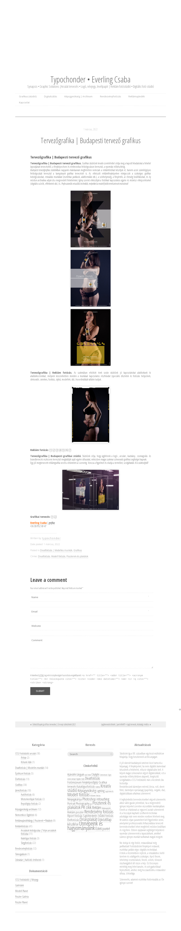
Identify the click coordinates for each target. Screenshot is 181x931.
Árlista (23, 757)
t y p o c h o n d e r (51, 538)
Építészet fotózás (22, 773)
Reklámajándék (136, 96)
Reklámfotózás (21, 826)
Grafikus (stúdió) (28, 96)
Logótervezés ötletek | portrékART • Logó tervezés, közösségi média (125, 724)
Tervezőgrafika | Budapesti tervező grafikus (91, 140)
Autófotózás (26, 794)
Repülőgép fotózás (29, 803)
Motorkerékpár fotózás (31, 799)
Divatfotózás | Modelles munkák (56, 550)
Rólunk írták (26, 762)
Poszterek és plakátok (77, 556)
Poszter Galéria (22, 896)
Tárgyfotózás (26, 843)
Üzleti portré (102, 828)
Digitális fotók (80, 779)
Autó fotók (88, 775)
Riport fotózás (74, 815)
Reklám (96, 807)
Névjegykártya (74, 799)
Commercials (103, 775)
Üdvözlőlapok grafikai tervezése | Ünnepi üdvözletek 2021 (54, 724)
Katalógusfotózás (86, 786)
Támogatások (21, 854)
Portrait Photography (78, 803)
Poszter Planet (21, 902)
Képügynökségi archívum (26, 809)
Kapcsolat (24, 102)
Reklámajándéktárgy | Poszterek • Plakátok (33, 820)
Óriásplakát (88, 819)
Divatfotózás (44, 556)
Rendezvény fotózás (98, 811)
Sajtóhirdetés (90, 815)
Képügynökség (87, 790)
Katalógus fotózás (28, 838)
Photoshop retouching (95, 799)
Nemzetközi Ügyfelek (24, 815)
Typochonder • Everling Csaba (90, 79)
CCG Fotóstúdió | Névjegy (26, 879)
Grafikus (77, 550)
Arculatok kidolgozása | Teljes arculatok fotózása (38, 832)
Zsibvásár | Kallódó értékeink (28, 860)
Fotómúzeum (74, 782)
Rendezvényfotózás (110, 96)
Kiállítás (97, 787)
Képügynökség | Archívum (78, 96)
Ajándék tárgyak (75, 774)
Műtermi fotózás (95, 795)
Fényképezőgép (90, 782)
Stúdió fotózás (105, 815)
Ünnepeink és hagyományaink (85, 826)
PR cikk (86, 807)
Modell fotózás (58, 556)
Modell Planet (21, 891)
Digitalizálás (50, 96)
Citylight (95, 774)
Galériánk (19, 885)
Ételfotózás (20, 779)
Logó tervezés (109, 791)
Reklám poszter (75, 812)
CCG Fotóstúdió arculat (25, 753)
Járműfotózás (21, 790)
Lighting (101, 791)
